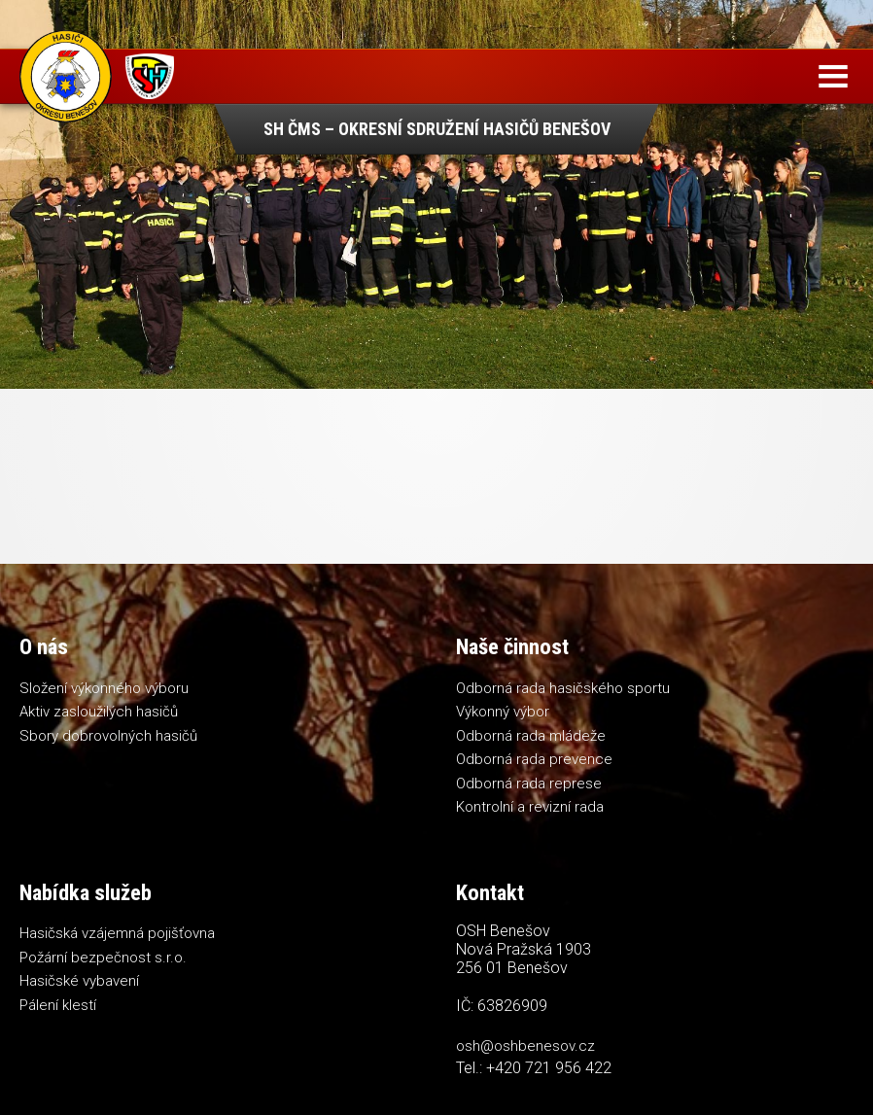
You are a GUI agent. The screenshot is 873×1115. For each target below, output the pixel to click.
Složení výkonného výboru (104, 688)
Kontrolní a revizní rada (530, 807)
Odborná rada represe (529, 783)
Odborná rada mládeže (531, 736)
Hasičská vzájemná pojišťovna (117, 933)
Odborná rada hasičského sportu (563, 688)
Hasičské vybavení (79, 981)
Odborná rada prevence (534, 759)
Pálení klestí (57, 1005)
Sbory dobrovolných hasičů (108, 736)
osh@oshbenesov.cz (525, 1046)
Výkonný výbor (502, 711)
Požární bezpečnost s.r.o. (103, 957)
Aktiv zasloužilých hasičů (98, 711)
